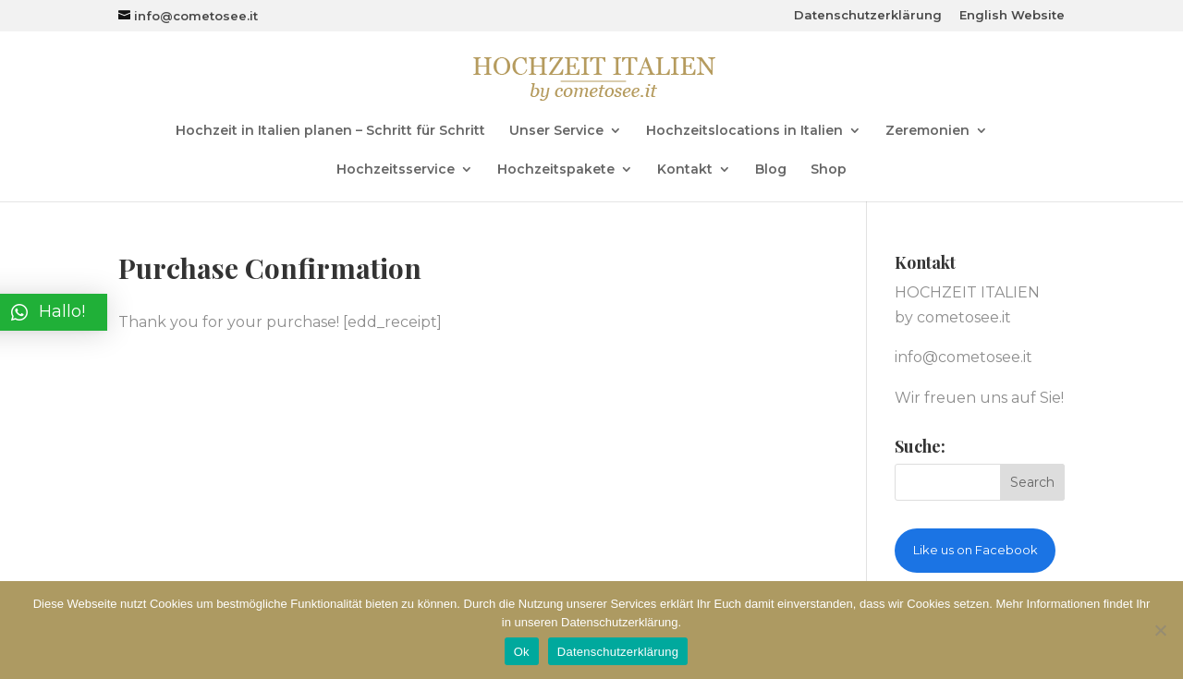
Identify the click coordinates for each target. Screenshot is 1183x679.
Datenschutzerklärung (868, 15)
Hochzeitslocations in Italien (744, 131)
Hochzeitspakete (556, 170)
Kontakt (685, 170)
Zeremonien (927, 131)
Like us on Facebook (975, 549)
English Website (1012, 15)
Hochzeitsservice (395, 170)
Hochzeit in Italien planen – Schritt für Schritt (330, 131)
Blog (771, 170)
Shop (829, 170)
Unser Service (556, 131)
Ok (522, 652)
